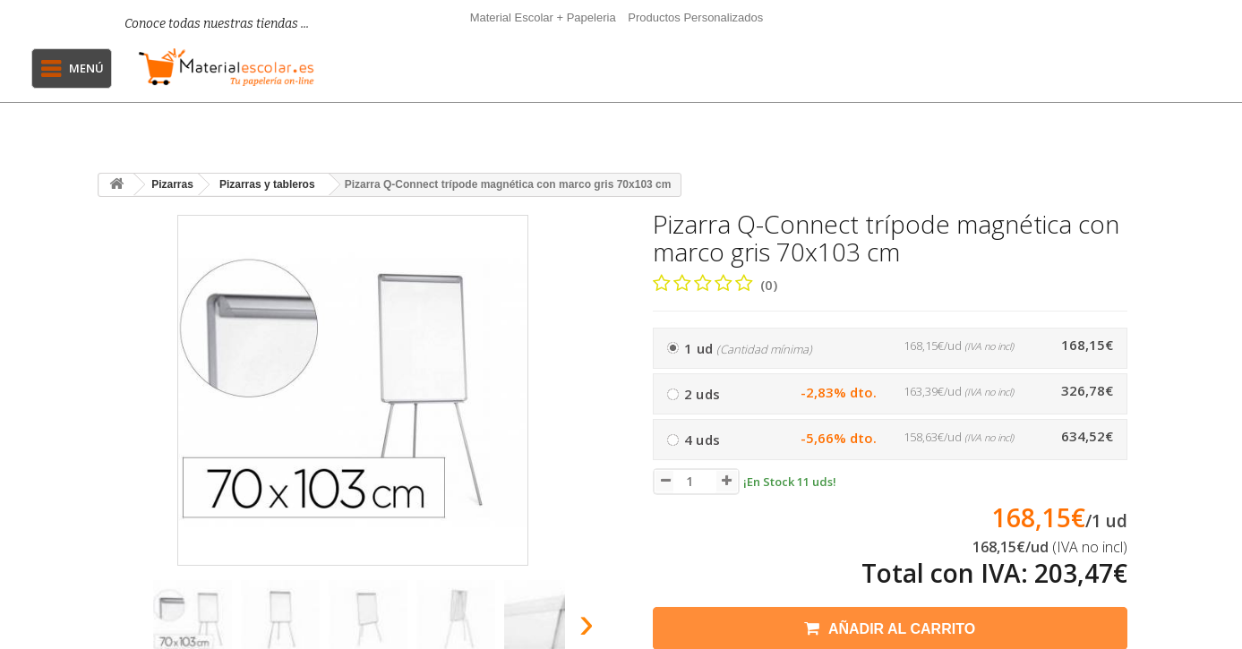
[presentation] (119, 628)
